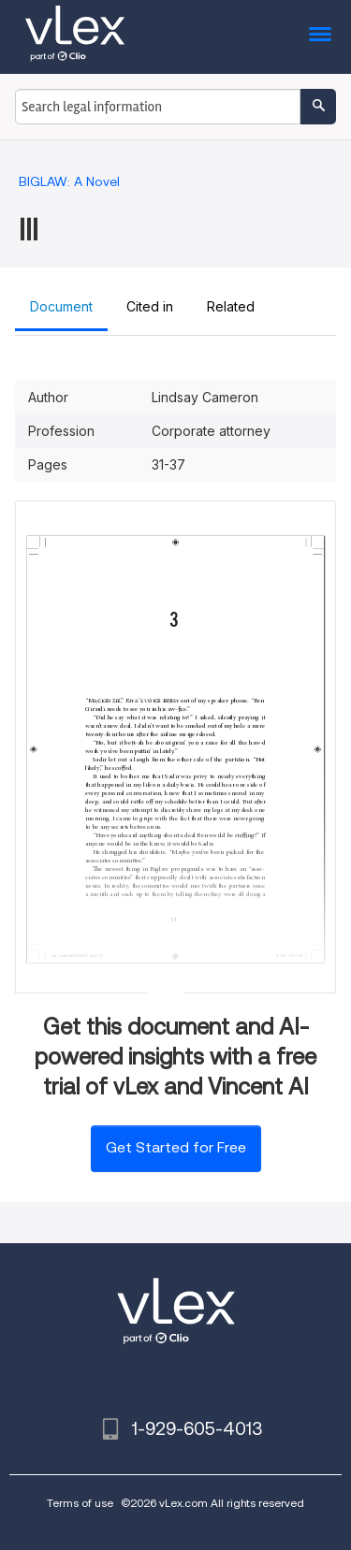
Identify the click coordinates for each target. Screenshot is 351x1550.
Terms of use (80, 1503)
